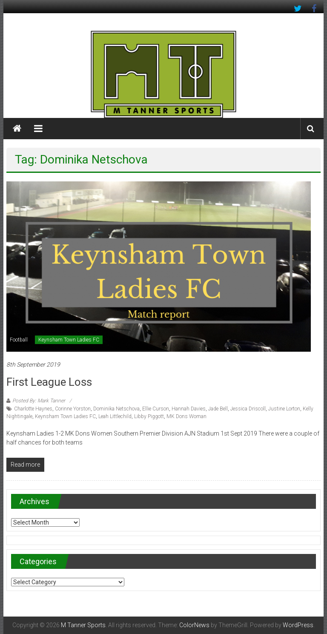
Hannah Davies (189, 409)
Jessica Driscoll (248, 409)
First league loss (49, 382)
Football (19, 340)
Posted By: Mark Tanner (38, 401)
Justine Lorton (284, 409)
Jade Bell (218, 409)
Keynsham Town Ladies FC (68, 340)
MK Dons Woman (186, 416)
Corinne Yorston (73, 409)
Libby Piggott (149, 416)
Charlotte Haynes (33, 409)
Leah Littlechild (115, 416)
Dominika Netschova (116, 409)
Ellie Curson (155, 409)
